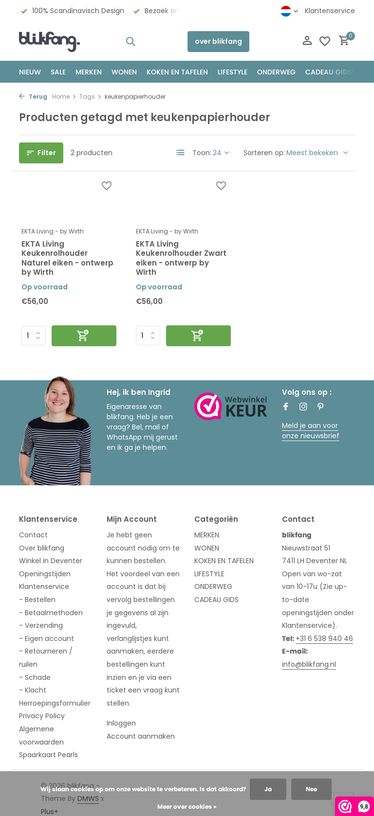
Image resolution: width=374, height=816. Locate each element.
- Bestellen (37, 599)
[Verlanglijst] (324, 41)
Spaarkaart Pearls (48, 755)
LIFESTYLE (209, 574)
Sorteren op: (264, 153)
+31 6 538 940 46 (324, 638)
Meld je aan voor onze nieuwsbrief (310, 431)
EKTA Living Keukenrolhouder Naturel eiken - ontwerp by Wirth (67, 258)
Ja (268, 789)
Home (64, 96)
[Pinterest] (321, 407)
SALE (58, 72)
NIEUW (30, 72)
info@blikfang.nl (309, 664)
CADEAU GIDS (216, 599)
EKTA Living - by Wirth (52, 231)
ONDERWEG (276, 72)
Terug (33, 96)
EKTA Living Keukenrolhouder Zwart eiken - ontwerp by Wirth (181, 258)
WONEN (124, 72)
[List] (180, 152)
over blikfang (218, 41)
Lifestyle (232, 72)
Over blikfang (41, 548)
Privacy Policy (42, 716)
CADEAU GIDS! (329, 72)
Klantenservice (330, 11)
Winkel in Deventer (50, 561)
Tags (90, 96)
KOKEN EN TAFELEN (177, 72)
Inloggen (121, 723)
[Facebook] (286, 407)
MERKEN (88, 72)
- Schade (35, 677)
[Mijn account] (307, 41)
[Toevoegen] (84, 335)
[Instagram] (303, 407)
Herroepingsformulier (55, 703)
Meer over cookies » (187, 806)
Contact (33, 535)
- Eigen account (46, 638)
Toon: (201, 153)
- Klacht (32, 690)
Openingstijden (45, 574)
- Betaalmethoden (51, 613)
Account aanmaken (141, 736)
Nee (311, 789)
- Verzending (41, 625)
